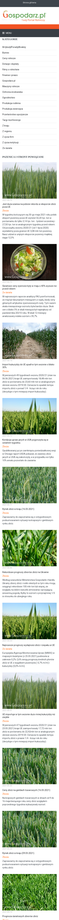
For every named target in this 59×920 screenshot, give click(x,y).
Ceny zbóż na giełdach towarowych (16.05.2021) (26, 790)
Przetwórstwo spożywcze (15, 114)
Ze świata (7, 148)
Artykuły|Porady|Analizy (14, 47)
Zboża (5, 210)
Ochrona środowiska (12, 92)
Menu (8, 33)
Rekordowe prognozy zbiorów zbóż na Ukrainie (25, 572)
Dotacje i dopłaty (10, 64)
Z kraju (5, 125)
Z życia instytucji (10, 142)
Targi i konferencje (11, 120)
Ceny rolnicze (9, 58)
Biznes (5, 52)
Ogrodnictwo (8, 97)
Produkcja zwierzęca (12, 109)
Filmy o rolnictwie (10, 69)
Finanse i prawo (10, 75)
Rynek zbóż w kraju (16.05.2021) (18, 509)
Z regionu (7, 131)
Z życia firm (8, 137)
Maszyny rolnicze (11, 86)
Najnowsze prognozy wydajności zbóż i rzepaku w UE (28, 645)
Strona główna (29, 2)
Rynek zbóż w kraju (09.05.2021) (18, 853)
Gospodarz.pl (8, 81)
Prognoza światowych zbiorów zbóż (20, 916)
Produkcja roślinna (11, 103)
